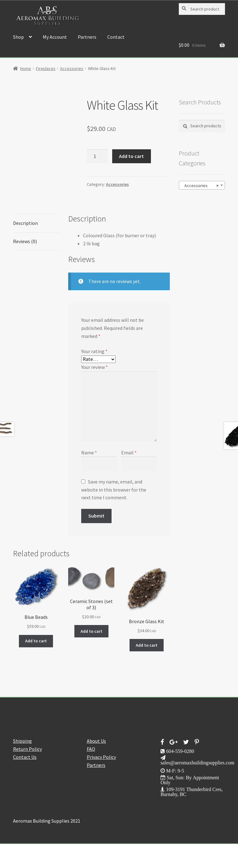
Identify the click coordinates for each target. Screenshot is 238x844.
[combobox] (202, 185)
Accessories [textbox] (200, 185)
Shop (18, 37)
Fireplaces (45, 68)
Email (129, 452)
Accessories (71, 68)
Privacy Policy (101, 757)
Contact (116, 37)
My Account (55, 37)
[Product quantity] (97, 156)
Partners (87, 37)
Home (25, 68)
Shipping (22, 741)
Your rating (94, 351)
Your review (94, 367)
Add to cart (131, 156)
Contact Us (25, 757)
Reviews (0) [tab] (25, 241)
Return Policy (27, 749)
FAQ (91, 749)
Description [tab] (25, 223)
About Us (96, 741)
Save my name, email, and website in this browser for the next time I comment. (113, 490)
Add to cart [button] (36, 641)
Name (89, 452)
